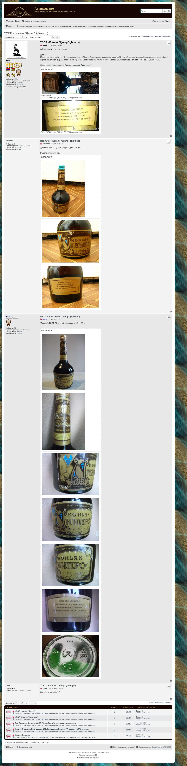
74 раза (19, 333)
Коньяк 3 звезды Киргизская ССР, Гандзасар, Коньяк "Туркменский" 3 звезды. (52, 729)
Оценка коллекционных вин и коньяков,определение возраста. (71, 713)
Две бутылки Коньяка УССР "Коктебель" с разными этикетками (45, 723)
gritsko (138, 735)
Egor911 (8, 685)
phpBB (83, 752)
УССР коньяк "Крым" (25, 711)
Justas (8, 316)
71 (15, 328)
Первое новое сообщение (138, 36)
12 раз (19, 147)
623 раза (20, 84)
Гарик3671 (19, 713)
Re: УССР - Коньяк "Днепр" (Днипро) (60, 141)
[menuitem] (17, 21)
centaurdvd (9, 141)
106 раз (19, 331)
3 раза (19, 149)
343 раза (20, 82)
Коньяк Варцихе (22, 735)
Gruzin (8, 60)
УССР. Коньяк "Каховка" (26, 717)
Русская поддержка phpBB (88, 755)
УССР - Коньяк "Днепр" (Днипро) (26, 33)
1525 (16, 79)
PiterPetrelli (19, 737)
